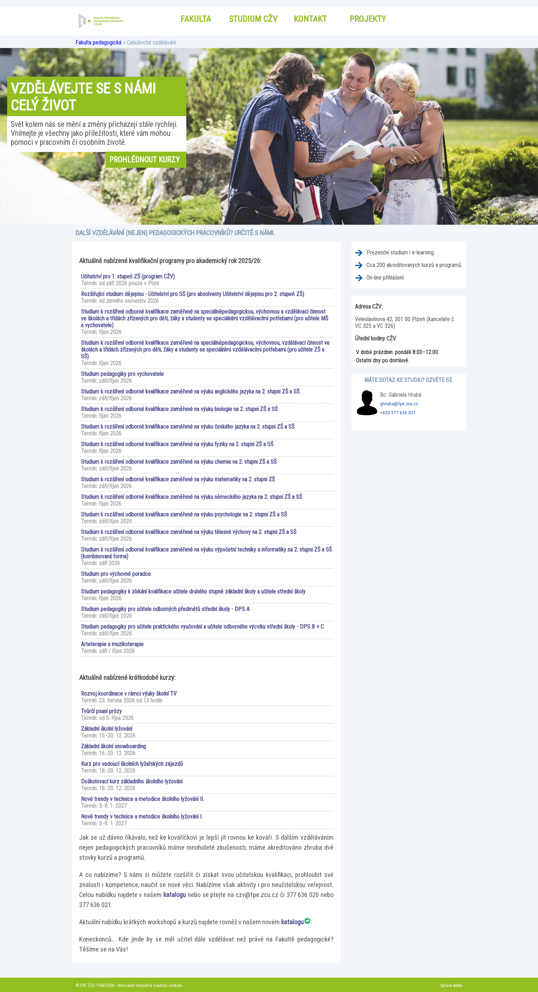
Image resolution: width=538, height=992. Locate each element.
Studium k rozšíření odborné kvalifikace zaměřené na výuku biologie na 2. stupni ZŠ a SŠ (179, 409)
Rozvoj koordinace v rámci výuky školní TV (129, 693)
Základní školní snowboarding (113, 746)
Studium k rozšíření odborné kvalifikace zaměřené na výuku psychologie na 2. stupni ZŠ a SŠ (184, 514)
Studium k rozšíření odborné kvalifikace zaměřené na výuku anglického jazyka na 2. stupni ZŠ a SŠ (190, 391)
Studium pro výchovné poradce (116, 574)
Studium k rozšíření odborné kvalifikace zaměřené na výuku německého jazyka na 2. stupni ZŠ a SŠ (191, 496)
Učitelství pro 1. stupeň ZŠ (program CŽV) (128, 276)
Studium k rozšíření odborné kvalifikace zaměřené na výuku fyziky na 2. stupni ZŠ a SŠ (177, 444)
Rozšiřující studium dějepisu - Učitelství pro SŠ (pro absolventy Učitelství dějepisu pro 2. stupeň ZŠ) (192, 294)
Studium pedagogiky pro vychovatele (122, 374)
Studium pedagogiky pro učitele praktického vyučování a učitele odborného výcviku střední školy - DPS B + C (202, 626)
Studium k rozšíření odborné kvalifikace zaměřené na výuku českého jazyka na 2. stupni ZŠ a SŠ (187, 426)
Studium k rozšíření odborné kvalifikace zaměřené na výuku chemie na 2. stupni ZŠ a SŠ (179, 461)
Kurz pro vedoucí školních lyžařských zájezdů (132, 763)
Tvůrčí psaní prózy (101, 711)
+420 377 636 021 (398, 412)
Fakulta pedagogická (98, 42)
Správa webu (451, 985)
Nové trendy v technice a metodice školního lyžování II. (142, 799)
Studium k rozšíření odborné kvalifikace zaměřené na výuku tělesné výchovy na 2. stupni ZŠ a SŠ (188, 532)
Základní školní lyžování (106, 728)
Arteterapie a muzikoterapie (112, 644)
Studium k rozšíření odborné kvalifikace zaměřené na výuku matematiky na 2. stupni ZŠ (178, 479)
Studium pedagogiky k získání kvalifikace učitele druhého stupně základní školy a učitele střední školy (193, 591)
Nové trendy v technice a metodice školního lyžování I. (141, 816)
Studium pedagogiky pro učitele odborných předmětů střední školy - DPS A (165, 609)
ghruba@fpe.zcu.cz (399, 403)
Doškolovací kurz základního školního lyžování (131, 781)
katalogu (174, 895)
